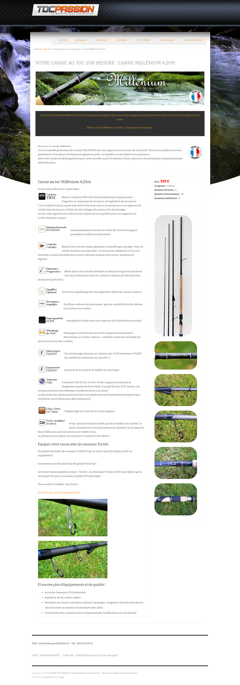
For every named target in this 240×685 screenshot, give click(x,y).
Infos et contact (193, 40)
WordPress (48, 677)
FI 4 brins (122, 40)
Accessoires (167, 40)
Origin (61, 677)
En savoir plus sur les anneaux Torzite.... (60, 492)
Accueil (63, 40)
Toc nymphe (143, 40)
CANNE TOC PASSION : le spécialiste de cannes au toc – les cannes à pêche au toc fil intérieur (93, 673)
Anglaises (80, 40)
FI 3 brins (101, 40)
